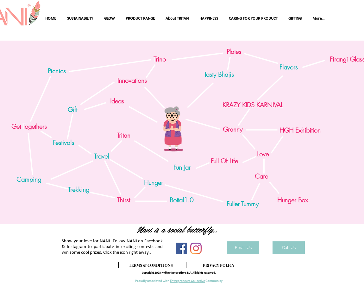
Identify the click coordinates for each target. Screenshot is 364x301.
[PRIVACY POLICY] (218, 265)
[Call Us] (289, 247)
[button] (28, 179)
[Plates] (233, 51)
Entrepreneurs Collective (187, 281)
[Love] (263, 154)
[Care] (261, 176)
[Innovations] (132, 80)
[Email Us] (243, 247)
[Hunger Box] (292, 200)
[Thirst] (123, 200)
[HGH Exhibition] (300, 130)
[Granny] (232, 129)
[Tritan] (123, 135)
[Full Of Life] (224, 161)
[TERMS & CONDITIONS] (150, 265)
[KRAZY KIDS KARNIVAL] (252, 105)
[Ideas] (117, 101)
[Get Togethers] (29, 126)
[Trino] (160, 59)
